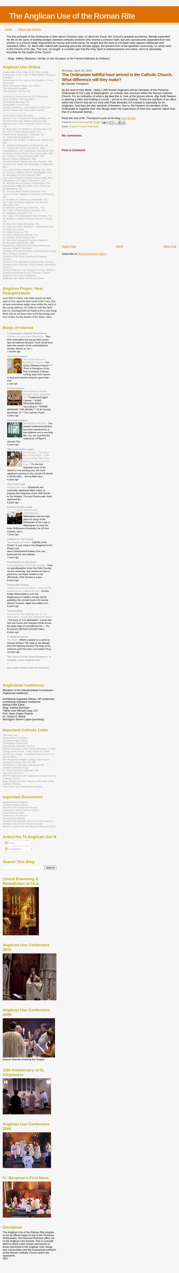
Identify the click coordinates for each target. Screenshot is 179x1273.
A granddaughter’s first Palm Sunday (26, 565)
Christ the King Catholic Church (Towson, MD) (28, 161)
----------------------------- (14, 112)
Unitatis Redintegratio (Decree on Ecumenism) (28, 821)
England (73, 126)
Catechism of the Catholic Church (21, 810)
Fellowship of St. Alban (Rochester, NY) (24, 180)
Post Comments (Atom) (92, 253)
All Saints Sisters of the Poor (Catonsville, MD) (28, 153)
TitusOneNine (15, 610)
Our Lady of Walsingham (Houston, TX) (24, 210)
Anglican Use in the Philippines (19, 275)
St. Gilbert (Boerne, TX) (15, 232)
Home (8, 29)
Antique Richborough (19, 507)
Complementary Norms (15, 740)
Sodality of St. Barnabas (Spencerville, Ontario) (28, 261)
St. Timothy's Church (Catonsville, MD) (24, 156)
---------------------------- (14, 93)
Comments (13, 849)
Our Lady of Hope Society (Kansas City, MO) (27, 169)
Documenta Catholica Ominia (19, 745)
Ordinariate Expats (18, 584)
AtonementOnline (17, 420)
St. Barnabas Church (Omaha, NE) (22, 175)
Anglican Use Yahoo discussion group (23, 278)
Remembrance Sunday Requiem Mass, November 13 (37, 394)
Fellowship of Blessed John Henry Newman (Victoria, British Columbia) (26, 247)
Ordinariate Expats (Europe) (18, 115)
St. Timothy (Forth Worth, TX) (19, 237)
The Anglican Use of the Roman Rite (72, 15)
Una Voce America (13, 773)
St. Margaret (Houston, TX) (17, 213)
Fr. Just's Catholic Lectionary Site (21, 770)
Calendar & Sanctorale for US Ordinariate (25, 96)
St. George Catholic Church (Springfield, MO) (27, 172)
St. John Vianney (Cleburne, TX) (20, 234)
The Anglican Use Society (17, 91)
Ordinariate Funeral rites (16, 104)
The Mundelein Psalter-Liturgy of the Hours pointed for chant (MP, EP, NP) (26, 760)
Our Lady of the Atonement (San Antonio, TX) (27, 215)
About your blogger (29, 29)
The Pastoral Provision (15, 88)
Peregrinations (15, 388)
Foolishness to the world (21, 562)
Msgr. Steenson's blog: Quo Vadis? (22, 85)
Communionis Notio (13, 812)
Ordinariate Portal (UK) (15, 743)
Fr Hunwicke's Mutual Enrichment (26, 333)
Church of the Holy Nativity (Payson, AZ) (25, 120)
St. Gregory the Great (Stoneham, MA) (24, 148)
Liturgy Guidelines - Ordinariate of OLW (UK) (27, 107)
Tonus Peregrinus (17, 356)
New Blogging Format (18, 542)
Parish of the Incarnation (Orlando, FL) (24, 134)
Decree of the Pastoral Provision (20, 807)
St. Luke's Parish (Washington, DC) (22, 131)
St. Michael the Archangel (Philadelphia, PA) (27, 183)
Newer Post (69, 246)
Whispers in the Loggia (20, 449)
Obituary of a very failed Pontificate (25, 336)
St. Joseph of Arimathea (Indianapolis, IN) (25, 145)
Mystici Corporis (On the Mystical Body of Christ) (29, 826)
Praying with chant (17, 487)
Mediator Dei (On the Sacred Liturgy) (23, 823)
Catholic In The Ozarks (20, 539)
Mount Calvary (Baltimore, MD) (19, 158)
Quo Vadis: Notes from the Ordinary (28, 667)
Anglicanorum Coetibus (15, 737)
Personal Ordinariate (88, 126)
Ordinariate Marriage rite (16, 101)
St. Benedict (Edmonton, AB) (18, 242)
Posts (10, 843)
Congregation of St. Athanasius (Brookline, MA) (28, 150)
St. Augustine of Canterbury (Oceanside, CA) (27, 129)
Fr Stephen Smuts (17, 636)
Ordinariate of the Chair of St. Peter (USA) (26, 72)
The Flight (12, 640)
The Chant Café (16, 484)
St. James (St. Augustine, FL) (19, 137)
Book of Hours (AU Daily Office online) (23, 110)
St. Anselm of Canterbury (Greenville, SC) (25, 199)
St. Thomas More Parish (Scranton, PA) (24, 191)
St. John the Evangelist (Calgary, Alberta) (25, 240)
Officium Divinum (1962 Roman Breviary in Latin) (29, 748)
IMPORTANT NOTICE (35, 423)
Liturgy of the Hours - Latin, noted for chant (26, 751)
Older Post (170, 246)
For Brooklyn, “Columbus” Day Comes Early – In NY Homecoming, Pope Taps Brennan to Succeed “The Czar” (36, 458)
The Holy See (10, 735)
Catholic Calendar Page (16, 767)
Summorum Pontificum (15, 815)
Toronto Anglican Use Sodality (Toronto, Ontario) (29, 270)
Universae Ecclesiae (14, 818)
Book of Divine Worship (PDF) (19, 99)
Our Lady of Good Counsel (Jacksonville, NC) (27, 177)
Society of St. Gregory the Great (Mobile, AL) (27, 118)
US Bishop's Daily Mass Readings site (23, 764)
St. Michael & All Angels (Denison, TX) (23, 207)
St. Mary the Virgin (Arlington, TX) (21, 223)
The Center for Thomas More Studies (23, 786)
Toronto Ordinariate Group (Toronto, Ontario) (27, 272)
